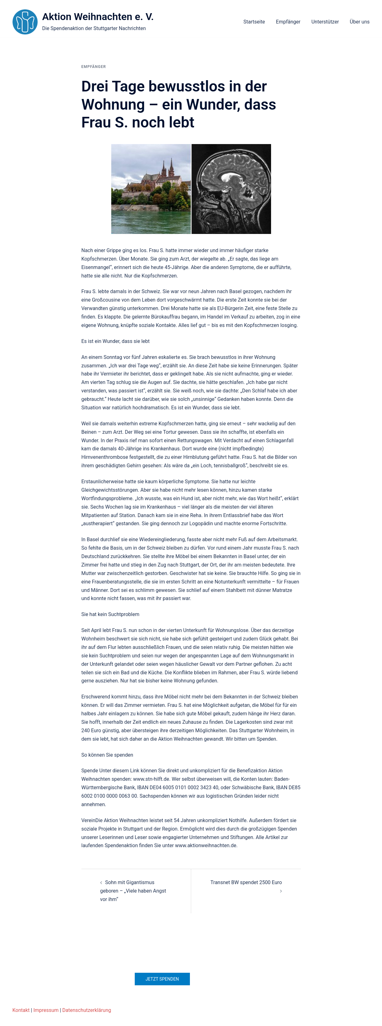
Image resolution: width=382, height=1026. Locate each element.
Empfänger (288, 22)
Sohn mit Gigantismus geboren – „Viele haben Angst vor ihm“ (133, 890)
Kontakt (21, 1010)
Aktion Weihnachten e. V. (98, 17)
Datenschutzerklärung (86, 1010)
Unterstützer (325, 22)
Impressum (46, 1010)
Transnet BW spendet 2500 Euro (246, 882)
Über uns (359, 22)
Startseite (254, 22)
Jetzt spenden (162, 979)
